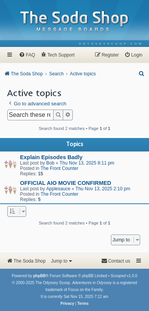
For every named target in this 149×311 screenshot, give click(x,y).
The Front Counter (59, 168)
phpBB (39, 276)
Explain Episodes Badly (51, 157)
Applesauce (58, 188)
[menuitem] (111, 44)
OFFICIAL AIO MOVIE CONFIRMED (65, 183)
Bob (50, 163)
